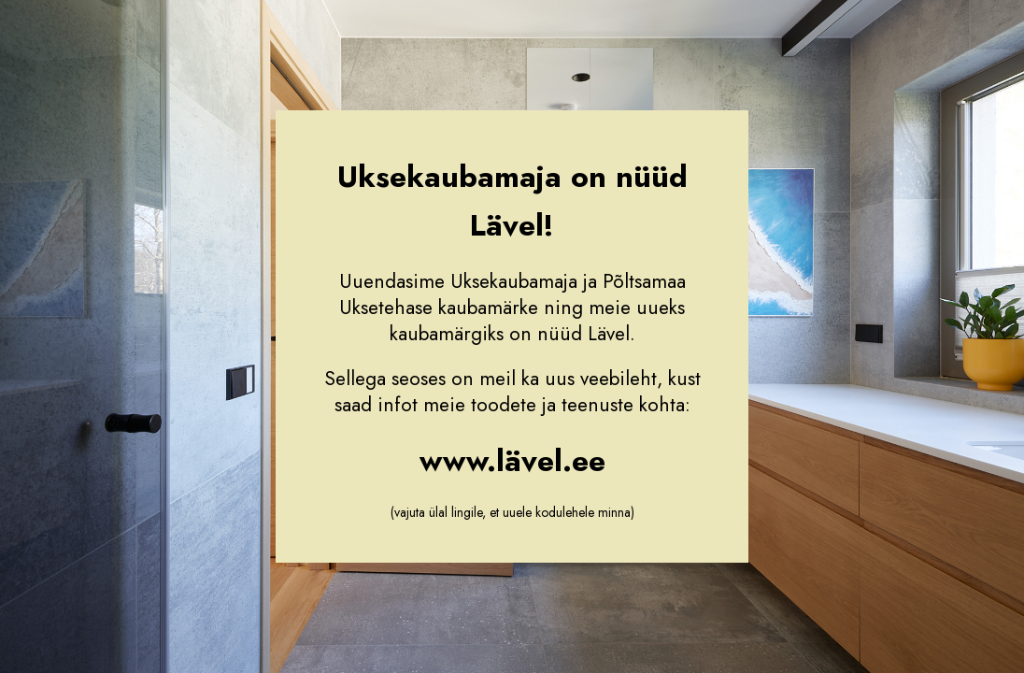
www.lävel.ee (512, 460)
